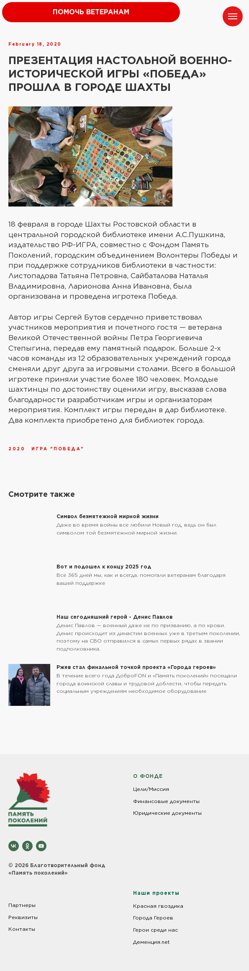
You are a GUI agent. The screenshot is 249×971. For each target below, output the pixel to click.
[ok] (27, 846)
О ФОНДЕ (148, 776)
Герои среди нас (155, 930)
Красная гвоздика (158, 906)
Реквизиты (23, 917)
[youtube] (41, 846)
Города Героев (153, 917)
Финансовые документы (166, 801)
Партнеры (22, 905)
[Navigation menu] (232, 16)
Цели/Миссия (151, 789)
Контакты (21, 929)
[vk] (13, 846)
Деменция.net (151, 942)
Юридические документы (167, 813)
